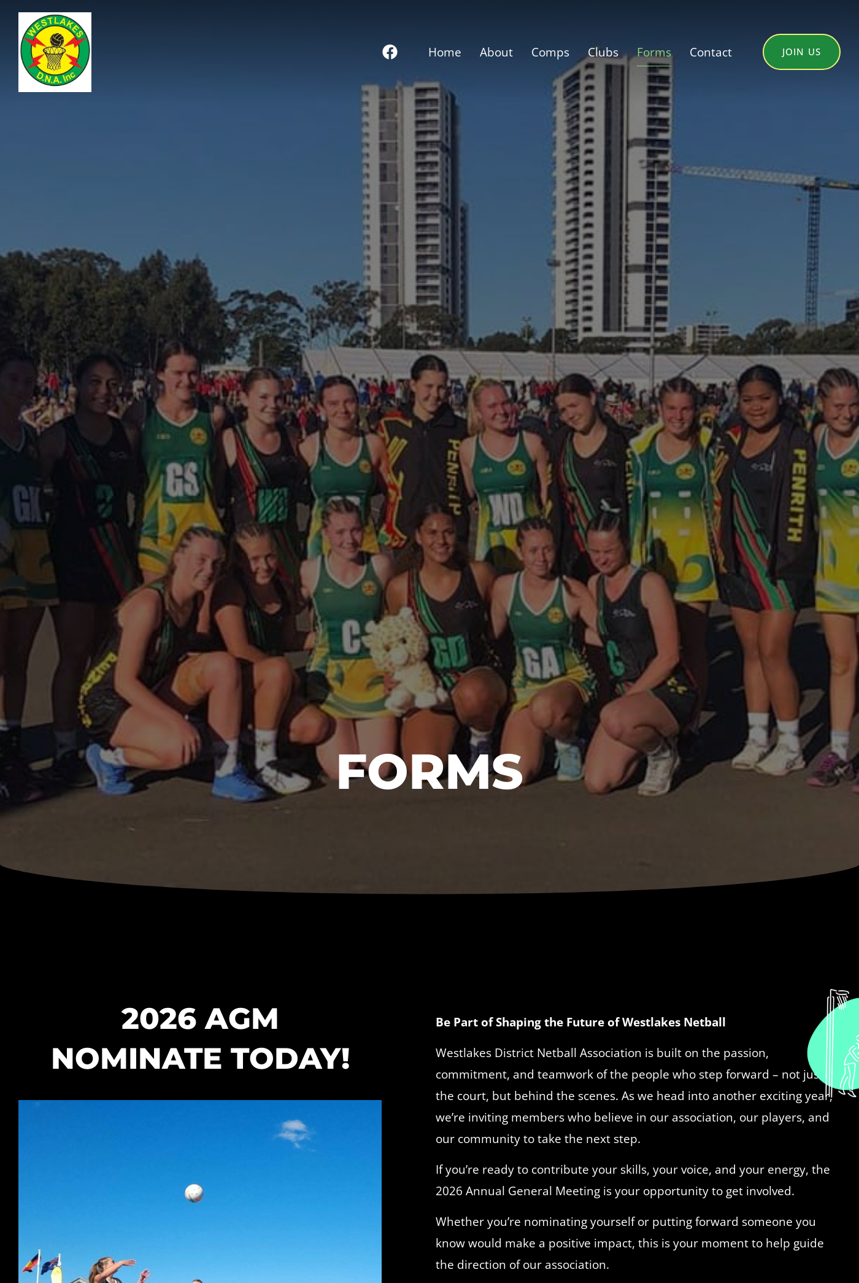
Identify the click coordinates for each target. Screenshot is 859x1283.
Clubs (603, 52)
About (496, 52)
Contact (711, 52)
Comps (550, 52)
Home (444, 52)
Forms (654, 52)
